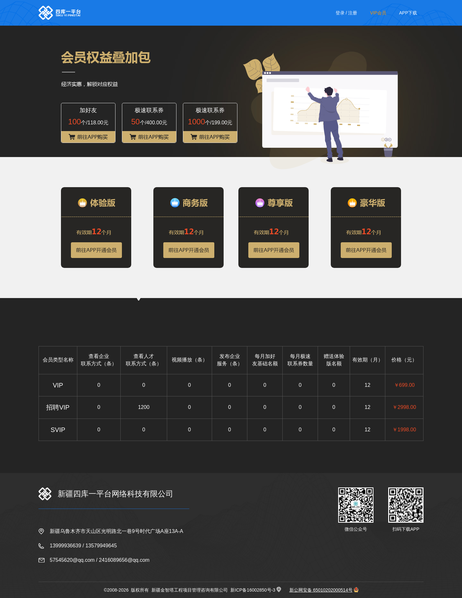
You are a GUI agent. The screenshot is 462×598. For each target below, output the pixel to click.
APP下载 (408, 12)
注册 (352, 12)
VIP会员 (378, 12)
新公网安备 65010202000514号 (321, 590)
